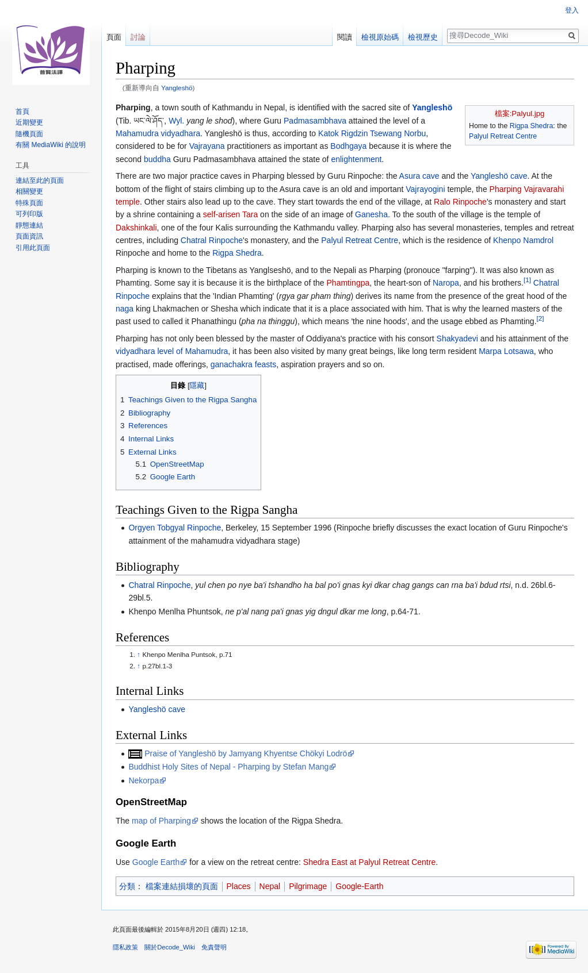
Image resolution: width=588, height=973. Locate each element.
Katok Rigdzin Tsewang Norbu (372, 133)
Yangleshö (177, 87)
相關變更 (29, 191)
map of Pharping (161, 820)
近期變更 (29, 122)
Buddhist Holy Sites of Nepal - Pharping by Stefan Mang (228, 766)
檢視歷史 (423, 37)
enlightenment (356, 159)
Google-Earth (359, 886)
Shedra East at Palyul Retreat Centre (369, 862)
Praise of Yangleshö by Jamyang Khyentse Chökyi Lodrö (245, 753)
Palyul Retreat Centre (503, 136)
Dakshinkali (136, 227)
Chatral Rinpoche (212, 240)
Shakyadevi (457, 338)
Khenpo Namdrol (523, 240)
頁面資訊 (29, 236)
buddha (157, 159)
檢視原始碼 (380, 37)
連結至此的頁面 (40, 180)
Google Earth (156, 862)
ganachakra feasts (243, 364)
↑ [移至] (138, 654)
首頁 (22, 111)
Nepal (270, 886)
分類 (127, 886)
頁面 (113, 37)
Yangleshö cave (499, 175)
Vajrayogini (425, 189)
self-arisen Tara (230, 214)
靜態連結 (29, 225)
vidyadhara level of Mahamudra (172, 351)
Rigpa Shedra (531, 126)
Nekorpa (143, 780)
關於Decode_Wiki (169, 947)
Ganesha (371, 214)
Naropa (446, 282)
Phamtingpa (348, 282)
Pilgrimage (308, 886)
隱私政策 (125, 947)
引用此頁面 (33, 248)
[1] (527, 280)
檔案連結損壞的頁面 (182, 886)
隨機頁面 (29, 134)
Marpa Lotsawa (506, 351)
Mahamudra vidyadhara (158, 133)
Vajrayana (207, 146)
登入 (572, 10)
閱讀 (344, 37)
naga (124, 308)
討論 (138, 37)
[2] (540, 318)
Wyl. (176, 120)
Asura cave (419, 175)
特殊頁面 (29, 203)
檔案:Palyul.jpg (520, 113)
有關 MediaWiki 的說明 (51, 145)
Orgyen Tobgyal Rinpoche (174, 527)
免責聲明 (214, 947)
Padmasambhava (315, 120)
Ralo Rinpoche (460, 201)
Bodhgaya (348, 146)
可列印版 (29, 214)
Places (239, 886)
